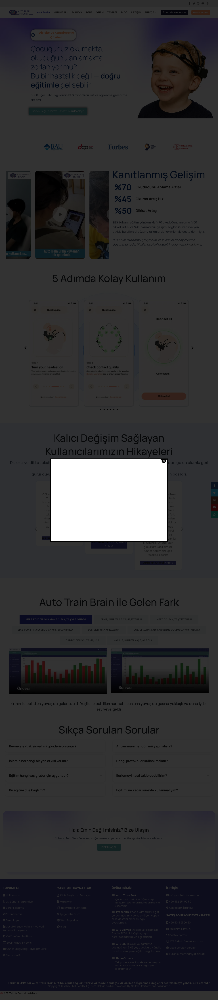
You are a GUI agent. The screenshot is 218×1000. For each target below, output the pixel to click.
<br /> (114, 500)
